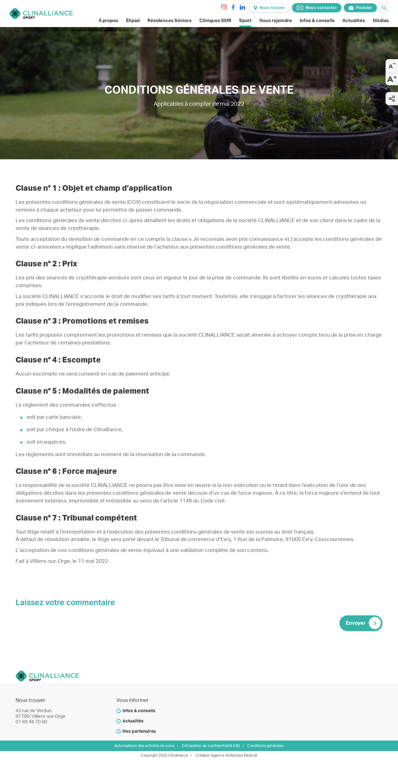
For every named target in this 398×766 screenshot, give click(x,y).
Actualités (133, 721)
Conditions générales (265, 746)
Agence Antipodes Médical (234, 755)
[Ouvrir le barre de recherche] (384, 7)
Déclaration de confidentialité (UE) (211, 746)
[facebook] (233, 7)
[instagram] (224, 7)
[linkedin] (242, 7)
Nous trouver (269, 8)
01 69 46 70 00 (31, 722)
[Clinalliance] (41, 13)
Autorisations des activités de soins (144, 746)
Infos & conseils (139, 711)
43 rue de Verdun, (34, 710)
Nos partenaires (139, 731)
